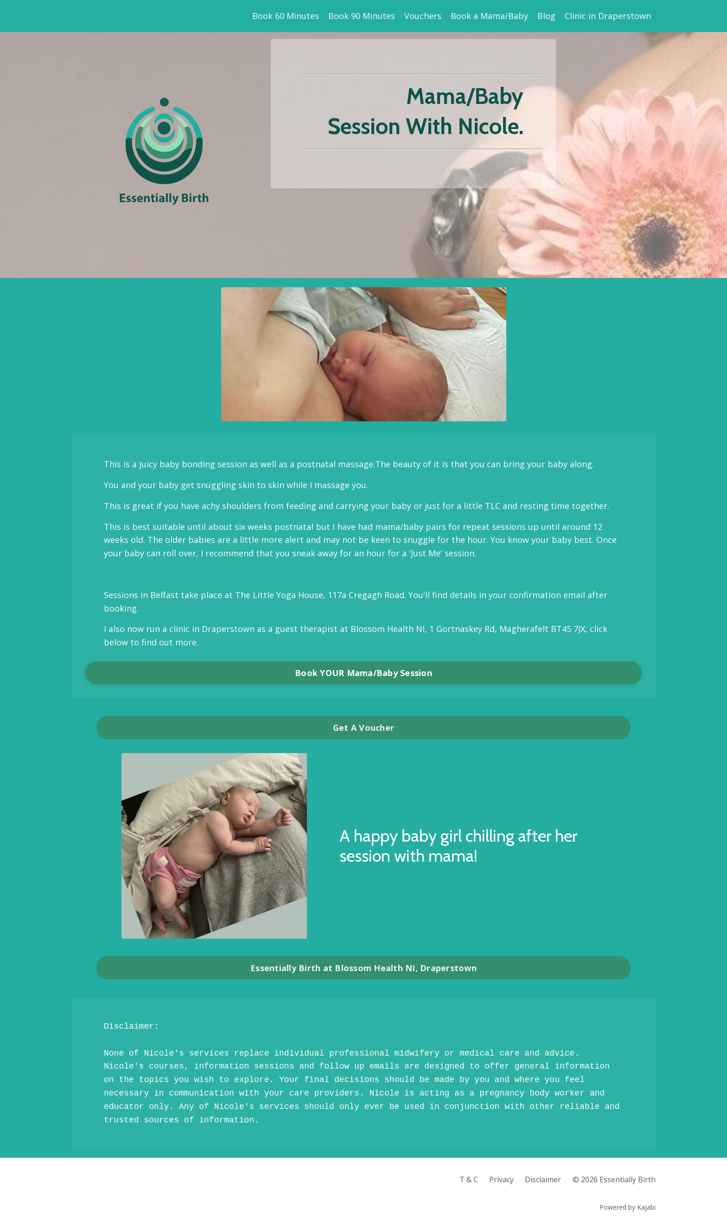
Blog (546, 15)
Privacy (501, 1179)
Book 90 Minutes (361, 15)
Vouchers (422, 15)
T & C (468, 1179)
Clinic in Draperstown (608, 15)
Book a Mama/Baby (489, 15)
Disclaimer (543, 1179)
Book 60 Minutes (285, 15)
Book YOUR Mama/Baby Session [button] (363, 672)
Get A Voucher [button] (363, 727)
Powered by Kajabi (627, 1207)
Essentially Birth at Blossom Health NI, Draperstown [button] (363, 967)
